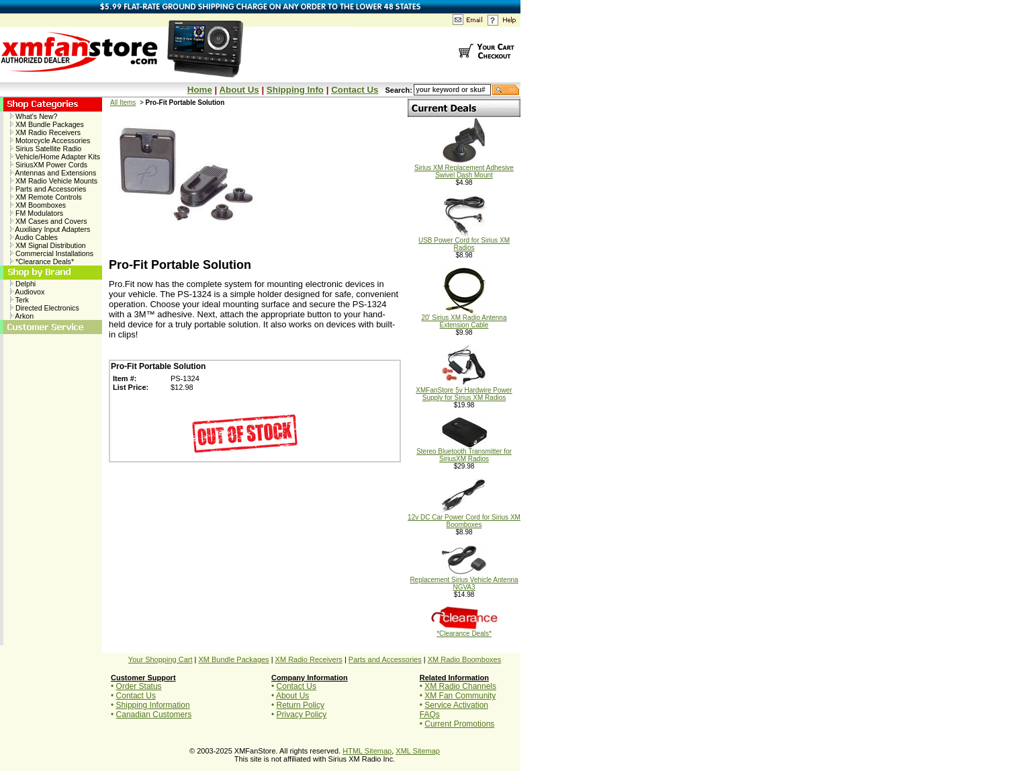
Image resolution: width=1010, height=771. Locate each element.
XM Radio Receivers (45, 132)
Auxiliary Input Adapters (50, 229)
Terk (19, 300)
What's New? (33, 116)
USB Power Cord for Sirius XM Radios (464, 241)
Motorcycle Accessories (50, 140)
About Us (239, 90)
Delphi (23, 284)
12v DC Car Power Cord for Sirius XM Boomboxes (464, 518)
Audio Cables (34, 237)
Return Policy (300, 705)
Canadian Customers (154, 714)
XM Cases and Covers (48, 221)
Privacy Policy (302, 714)
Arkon (22, 316)
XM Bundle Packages (47, 124)
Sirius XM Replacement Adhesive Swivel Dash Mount (464, 168)
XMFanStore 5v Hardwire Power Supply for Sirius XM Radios (464, 390)
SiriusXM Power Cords (48, 165)
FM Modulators (36, 213)
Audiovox (27, 292)
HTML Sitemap (367, 751)
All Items (123, 102)
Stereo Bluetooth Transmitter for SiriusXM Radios (464, 452)
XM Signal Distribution (48, 245)
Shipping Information (153, 705)
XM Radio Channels (460, 686)
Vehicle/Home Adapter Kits (55, 157)
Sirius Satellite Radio (45, 149)
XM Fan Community (460, 695)
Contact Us (354, 90)
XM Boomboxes (38, 205)
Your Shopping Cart (160, 659)
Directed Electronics (44, 308)
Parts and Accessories (48, 189)
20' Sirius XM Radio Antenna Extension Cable (464, 318)
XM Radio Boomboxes (464, 659)
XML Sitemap (418, 751)
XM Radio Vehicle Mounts (53, 181)
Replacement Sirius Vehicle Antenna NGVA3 (464, 580)
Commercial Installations (51, 253)
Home (199, 90)
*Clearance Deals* (42, 261)
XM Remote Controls (46, 197)
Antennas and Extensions (53, 173)
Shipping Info (295, 90)
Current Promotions (459, 724)
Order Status (139, 686)
